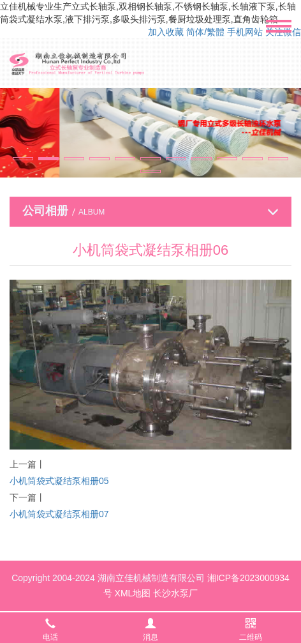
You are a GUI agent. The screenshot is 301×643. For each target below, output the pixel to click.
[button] (23, 158)
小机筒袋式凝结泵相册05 (59, 481)
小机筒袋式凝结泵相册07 (59, 514)
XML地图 (133, 593)
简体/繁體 (205, 32)
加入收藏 (166, 32)
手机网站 (245, 32)
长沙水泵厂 (175, 593)
